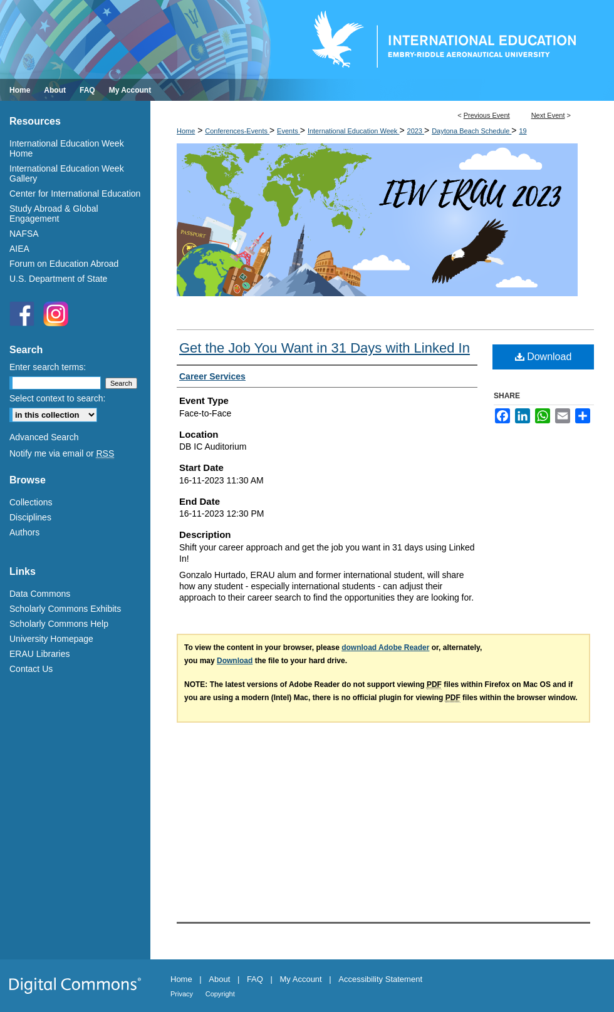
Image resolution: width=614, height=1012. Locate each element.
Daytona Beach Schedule (471, 131)
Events (288, 131)
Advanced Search (44, 437)
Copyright (220, 994)
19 (522, 131)
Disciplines (30, 517)
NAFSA (24, 234)
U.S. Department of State (58, 279)
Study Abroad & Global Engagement (53, 214)
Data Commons (39, 594)
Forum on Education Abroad (63, 264)
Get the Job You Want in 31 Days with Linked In (324, 348)
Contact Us (31, 669)
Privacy (181, 994)
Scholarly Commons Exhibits (65, 609)
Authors (24, 532)
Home (186, 131)
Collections (30, 502)
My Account (301, 979)
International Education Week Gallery (66, 173)
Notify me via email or (61, 453)
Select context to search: (57, 398)
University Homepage (51, 639)
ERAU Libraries (39, 654)
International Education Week (354, 131)
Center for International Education (74, 193)
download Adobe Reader (385, 647)
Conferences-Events (237, 131)
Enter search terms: (47, 367)
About (219, 979)
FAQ (255, 979)
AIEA (19, 249)
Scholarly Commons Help (58, 624)
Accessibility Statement (380, 979)
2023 (416, 131)
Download (543, 356)
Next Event (548, 115)
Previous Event (487, 115)
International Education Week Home (66, 148)
